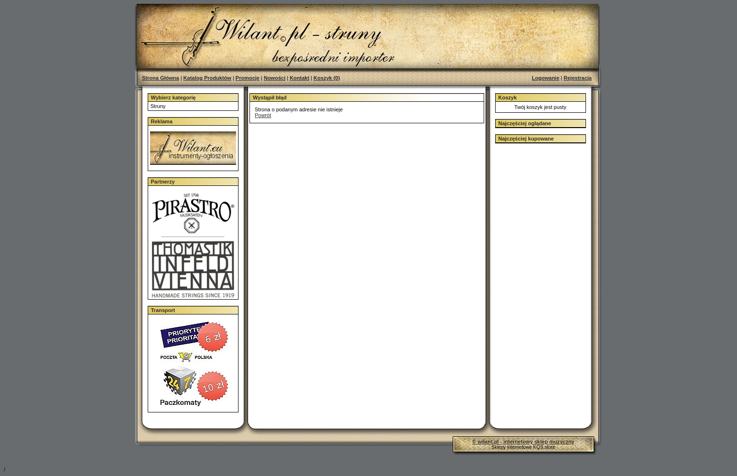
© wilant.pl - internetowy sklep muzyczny (523, 441)
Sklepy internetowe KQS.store (523, 447)
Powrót (263, 115)
